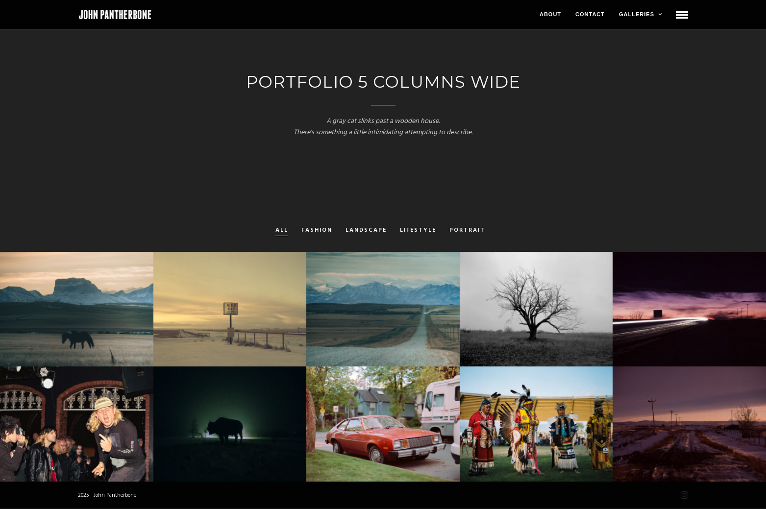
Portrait (467, 230)
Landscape (366, 230)
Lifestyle (418, 230)
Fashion (316, 230)
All (281, 230)
